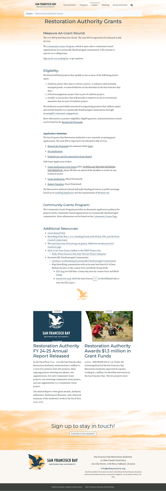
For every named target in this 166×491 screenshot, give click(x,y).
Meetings (105, 5)
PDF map (60, 271)
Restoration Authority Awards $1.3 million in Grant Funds (108, 351)
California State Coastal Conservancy (67, 487)
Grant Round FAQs (56, 233)
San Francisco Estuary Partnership (99, 487)
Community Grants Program (60, 46)
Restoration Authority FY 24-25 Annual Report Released (56, 351)
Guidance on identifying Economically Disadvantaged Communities (84, 260)
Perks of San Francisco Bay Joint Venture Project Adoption (79, 254)
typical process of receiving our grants (69, 243)
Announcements (120, 5)
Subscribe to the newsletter (83, 434)
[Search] (131, 5)
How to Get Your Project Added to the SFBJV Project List (74, 250)
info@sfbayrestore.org (113, 468)
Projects (83, 5)
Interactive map (63, 278)
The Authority (69, 5)
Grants (94, 5)
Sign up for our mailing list (56, 58)
